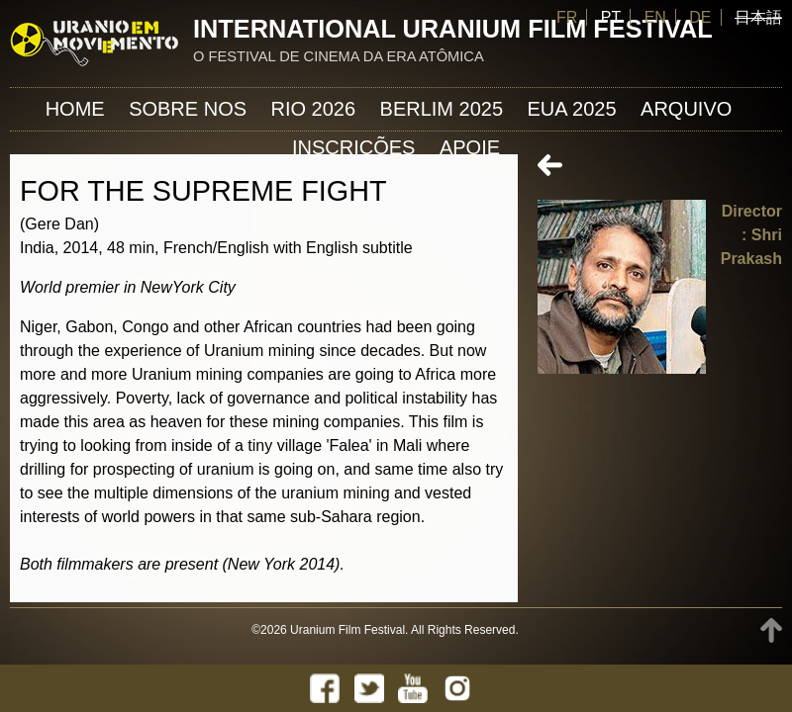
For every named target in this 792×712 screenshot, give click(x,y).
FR (566, 17)
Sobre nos (188, 109)
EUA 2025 (572, 109)
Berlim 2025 (442, 109)
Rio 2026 (313, 109)
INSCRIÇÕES (353, 147)
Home (75, 109)
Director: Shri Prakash (751, 235)
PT (611, 17)
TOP (771, 630)
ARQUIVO (686, 109)
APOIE (470, 147)
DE (700, 17)
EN (655, 17)
